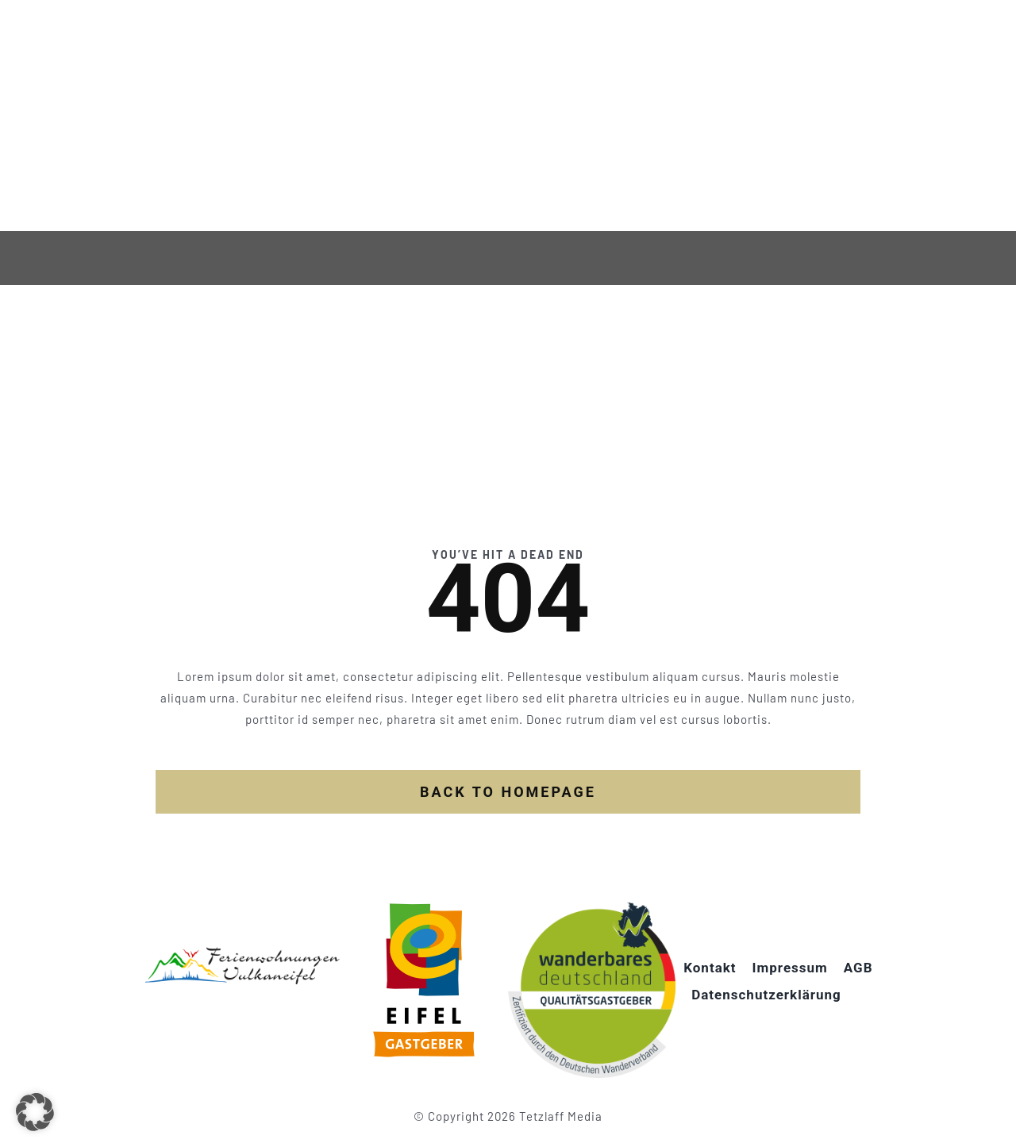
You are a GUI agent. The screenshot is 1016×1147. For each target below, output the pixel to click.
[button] (35, 1112)
